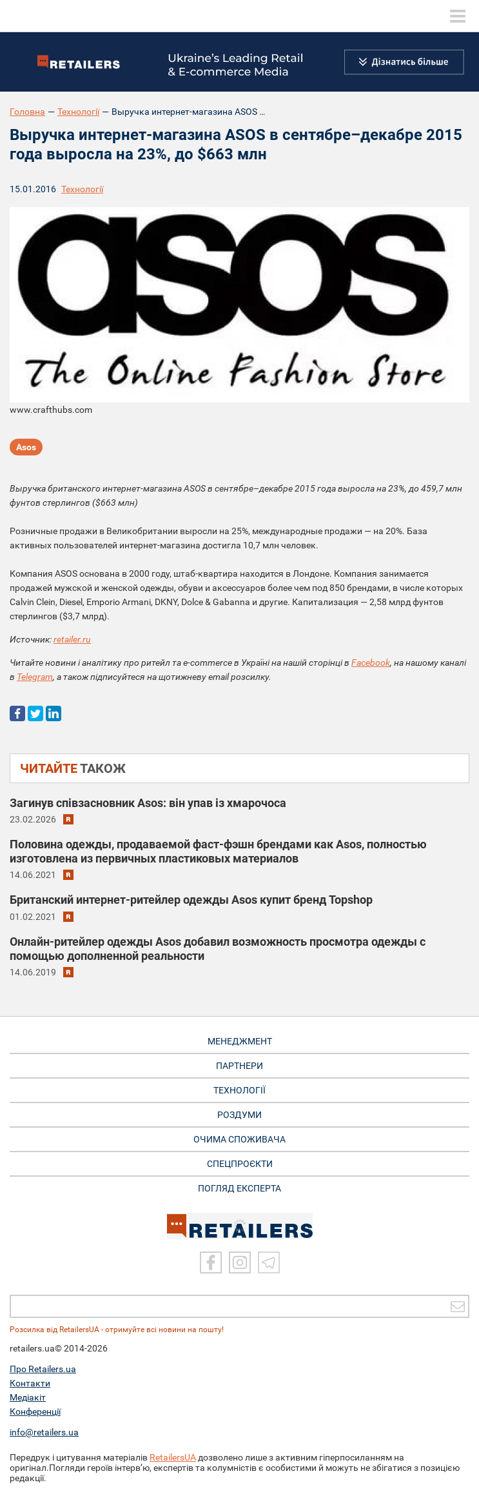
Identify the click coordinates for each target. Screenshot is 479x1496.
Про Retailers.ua (43, 1369)
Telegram (35, 677)
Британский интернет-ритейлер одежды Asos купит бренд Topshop (191, 899)
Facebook (370, 662)
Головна (27, 111)
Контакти (30, 1383)
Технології (78, 111)
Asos (26, 447)
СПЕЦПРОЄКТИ (240, 1164)
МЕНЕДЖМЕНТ (240, 1041)
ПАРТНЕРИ (239, 1066)
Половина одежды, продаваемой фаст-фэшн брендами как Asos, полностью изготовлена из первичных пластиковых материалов (218, 851)
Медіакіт (28, 1397)
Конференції (35, 1411)
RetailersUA (173, 1457)
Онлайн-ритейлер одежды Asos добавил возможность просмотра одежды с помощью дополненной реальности (217, 948)
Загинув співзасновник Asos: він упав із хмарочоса (148, 803)
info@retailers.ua (44, 1432)
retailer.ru (72, 639)
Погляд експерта (239, 1188)
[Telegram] (269, 1262)
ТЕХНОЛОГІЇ (239, 1090)
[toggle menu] (457, 16)
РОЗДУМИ (239, 1115)
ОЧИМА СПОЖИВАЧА (239, 1139)
